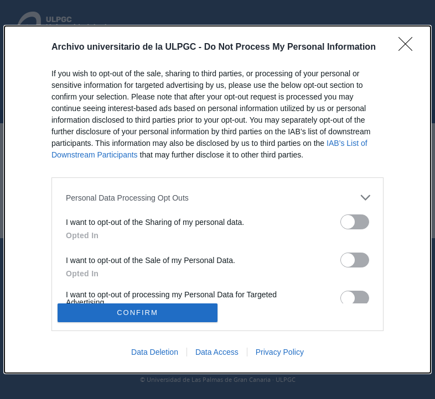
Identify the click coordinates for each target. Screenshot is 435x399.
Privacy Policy (280, 352)
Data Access (217, 352)
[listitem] (217, 197)
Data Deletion (154, 352)
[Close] (409, 47)
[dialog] (217, 199)
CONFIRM (137, 312)
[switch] (354, 221)
